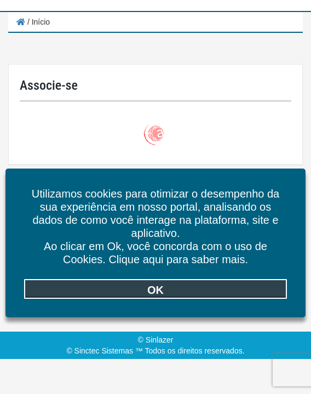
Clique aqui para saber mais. (178, 259)
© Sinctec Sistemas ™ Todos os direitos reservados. (155, 350)
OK (155, 290)
